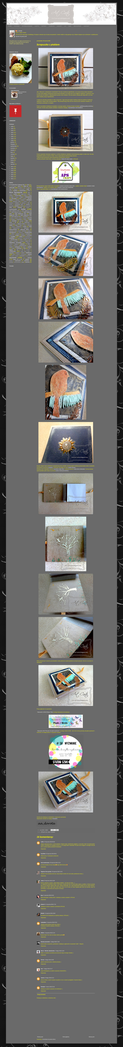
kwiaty (10, 222)
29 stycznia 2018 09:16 (49, 841)
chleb (29, 194)
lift (15, 222)
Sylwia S (43, 904)
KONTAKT (86, 26)
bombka (15, 190)
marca (12, 160)
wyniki (13, 255)
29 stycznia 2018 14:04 (49, 880)
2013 (12, 174)
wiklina (14, 254)
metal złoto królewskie (79, 469)
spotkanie (22, 244)
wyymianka (28, 255)
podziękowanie (28, 232)
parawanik (11, 230)
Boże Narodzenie (15, 192)
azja (10, 189)
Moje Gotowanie (15, 90)
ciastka (30, 195)
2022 (12, 132)
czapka (21, 197)
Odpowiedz (43, 849)
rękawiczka (20, 238)
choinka (11, 195)
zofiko (42, 841)
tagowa (11, 249)
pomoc (13, 233)
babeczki (15, 189)
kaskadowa (25, 216)
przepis (17, 235)
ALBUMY (59, 26)
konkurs (13, 219)
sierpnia (12, 150)
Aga (42, 895)
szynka (13, 248)
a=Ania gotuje (13, 186)
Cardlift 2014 (23, 194)
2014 (12, 172)
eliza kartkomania (45, 862)
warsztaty (11, 252)
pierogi (29, 230)
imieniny (17, 206)
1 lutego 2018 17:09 (54, 941)
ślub (25, 248)
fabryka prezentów (45, 941)
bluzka (10, 190)
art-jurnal (20, 187)
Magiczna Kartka (21, 223)
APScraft (43, 832)
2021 (12, 134)
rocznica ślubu (14, 239)
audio (28, 187)
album (19, 186)
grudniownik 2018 (19, 204)
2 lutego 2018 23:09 (49, 959)
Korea (25, 219)
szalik (29, 245)
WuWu (42, 932)
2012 (12, 176)
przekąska (28, 233)
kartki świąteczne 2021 (26, 215)
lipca (12, 152)
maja (12, 156)
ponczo (17, 233)
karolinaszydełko (13, 209)
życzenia (27, 262)
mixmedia (30, 225)
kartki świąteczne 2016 (27, 210)
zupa (23, 262)
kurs (27, 221)
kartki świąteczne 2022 (16, 216)
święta (29, 248)
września (13, 148)
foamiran (17, 202)
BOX (29, 190)
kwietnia (13, 158)
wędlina (17, 252)
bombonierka (23, 190)
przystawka (29, 235)
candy (15, 194)
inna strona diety (27, 205)
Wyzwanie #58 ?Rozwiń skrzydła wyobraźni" (48, 731)
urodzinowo (12, 251)
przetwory (23, 235)
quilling (20, 236)
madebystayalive (12, 223)
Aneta (42, 880)
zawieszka (26, 260)
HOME (10, 26)
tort (22, 249)
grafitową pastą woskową (86, 106)
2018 (12, 140)
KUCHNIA (16, 26)
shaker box (27, 241)
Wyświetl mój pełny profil (21, 36)
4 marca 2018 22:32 (50, 986)
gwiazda (28, 204)
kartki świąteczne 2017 (16, 212)
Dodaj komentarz (41, 994)
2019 (12, 138)
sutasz (10, 245)
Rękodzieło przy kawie (27, 238)
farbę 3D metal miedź (67, 159)
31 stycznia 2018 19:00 (50, 913)
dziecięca (29, 200)
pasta (16, 230)
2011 (12, 178)
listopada (13, 144)
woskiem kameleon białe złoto (67, 186)
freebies (10, 204)
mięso (16, 225)
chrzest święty (18, 195)
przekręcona (11, 235)
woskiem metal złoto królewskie (65, 187)
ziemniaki (11, 262)
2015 (12, 170)
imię (22, 205)
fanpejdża (54, 818)
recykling (11, 238)
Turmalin (28, 249)
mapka (10, 225)
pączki (19, 230)
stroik (29, 244)
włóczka (18, 254)
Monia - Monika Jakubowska (48, 950)
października (14, 146)
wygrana (30, 254)
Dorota (42, 959)
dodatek (24, 198)
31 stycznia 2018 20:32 (52, 922)
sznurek (11, 246)
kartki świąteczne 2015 (14, 210)
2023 (12, 130)
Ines (42, 968)
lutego (12, 162)
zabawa (29, 257)
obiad (30, 226)
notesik (48, 832)
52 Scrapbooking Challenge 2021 (17, 184)
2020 (12, 136)
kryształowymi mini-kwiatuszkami (59, 189)
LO (65, 26)
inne (46, 832)
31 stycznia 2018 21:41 (50, 932)
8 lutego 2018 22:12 (49, 977)
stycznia (13, 164)
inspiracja (20, 207)
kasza (30, 216)
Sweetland (15, 245)
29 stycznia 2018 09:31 (51, 853)
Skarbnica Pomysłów (15, 242)
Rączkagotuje (27, 236)
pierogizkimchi (12, 232)
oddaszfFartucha (16, 228)
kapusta (27, 207)
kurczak (21, 220)
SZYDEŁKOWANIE (27, 26)
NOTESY (43, 26)
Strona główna (66, 1036)
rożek (25, 239)
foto (28, 202)
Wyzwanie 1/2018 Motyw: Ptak (45, 712)
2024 (12, 128)
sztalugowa (17, 247)
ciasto (12, 197)
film (29, 201)
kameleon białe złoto (59, 469)
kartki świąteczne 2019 (20, 213)
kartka (23, 209)
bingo (28, 189)
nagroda (13, 226)
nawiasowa (18, 226)
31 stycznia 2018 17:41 (51, 904)
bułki (29, 192)
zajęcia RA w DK (17, 259)
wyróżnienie (22, 255)
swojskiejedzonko (22, 245)
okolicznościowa (13, 229)
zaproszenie (18, 260)
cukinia (16, 197)
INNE (69, 26)
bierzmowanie (21, 189)
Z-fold (24, 257)
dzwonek (25, 201)
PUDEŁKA (51, 26)
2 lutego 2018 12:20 (59, 950)
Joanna (42, 977)
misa (20, 225)
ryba (29, 239)
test (17, 249)
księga (30, 219)
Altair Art (25, 186)
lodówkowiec (27, 222)
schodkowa (16, 241)
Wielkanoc (29, 252)
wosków (51, 467)
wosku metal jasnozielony (62, 470)
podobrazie (21, 232)
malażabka (43, 922)
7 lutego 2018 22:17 (47, 968)
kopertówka (19, 219)
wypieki (16, 255)
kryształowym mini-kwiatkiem (75, 107)
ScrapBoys (22, 241)
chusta (25, 195)
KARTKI (37, 26)
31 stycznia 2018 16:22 (48, 895)
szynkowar (19, 248)
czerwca (13, 154)
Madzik (42, 913)
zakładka (27, 259)
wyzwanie (53, 832)
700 (28, 184)
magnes (28, 223)
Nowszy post (40, 1036)
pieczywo (24, 230)
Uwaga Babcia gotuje (25, 251)
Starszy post (91, 1036)
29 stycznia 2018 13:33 (57, 871)
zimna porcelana (17, 262)
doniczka (17, 199)
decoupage (14, 198)
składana (28, 242)
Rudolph (43, 986)
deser (20, 198)
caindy (10, 194)
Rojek (21, 239)
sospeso (16, 244)
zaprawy (10, 260)
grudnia (12, 142)
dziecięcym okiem (17, 201)
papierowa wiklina (24, 229)
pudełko (13, 236)
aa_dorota (19, 30)
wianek (22, 252)
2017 (12, 166)
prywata (22, 233)
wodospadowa (23, 254)
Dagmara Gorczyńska (46, 871)
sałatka (10, 241)
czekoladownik (28, 197)
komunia (30, 218)
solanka (10, 244)
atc (24, 187)
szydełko (30, 247)
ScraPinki (43, 853)
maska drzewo (72, 467)
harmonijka (11, 205)
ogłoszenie (26, 228)
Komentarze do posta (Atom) (48, 1039)
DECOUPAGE (77, 26)
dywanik (22, 199)
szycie (24, 246)
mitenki (24, 225)
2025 (12, 126)
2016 (12, 168)
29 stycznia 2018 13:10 (55, 862)
